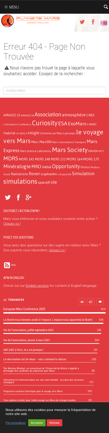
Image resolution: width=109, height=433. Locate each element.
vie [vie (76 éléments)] (54, 182)
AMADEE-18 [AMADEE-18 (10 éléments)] (27, 115)
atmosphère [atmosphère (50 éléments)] (74, 114)
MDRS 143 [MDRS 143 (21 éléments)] (26, 159)
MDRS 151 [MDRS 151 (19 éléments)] (58, 159)
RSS (9, 265)
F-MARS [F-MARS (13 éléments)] (91, 124)
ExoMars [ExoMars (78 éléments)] (77, 123)
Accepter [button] (37, 422)
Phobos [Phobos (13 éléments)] (85, 167)
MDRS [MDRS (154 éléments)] (10, 158)
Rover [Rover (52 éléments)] (34, 173)
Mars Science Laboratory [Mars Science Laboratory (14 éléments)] (35, 151)
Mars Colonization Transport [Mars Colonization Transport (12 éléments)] (69, 142)
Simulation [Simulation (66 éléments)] (83, 173)
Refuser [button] (54, 422)
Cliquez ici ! (12, 224)
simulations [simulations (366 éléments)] (20, 181)
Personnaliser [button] (16, 423)
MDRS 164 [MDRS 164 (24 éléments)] (74, 159)
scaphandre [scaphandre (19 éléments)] (49, 174)
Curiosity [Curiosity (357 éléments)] (45, 123)
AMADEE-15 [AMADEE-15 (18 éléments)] (11, 115)
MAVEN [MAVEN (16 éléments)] (93, 151)
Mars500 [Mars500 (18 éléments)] (45, 142)
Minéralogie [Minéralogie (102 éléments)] (17, 166)
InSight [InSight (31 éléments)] (33, 133)
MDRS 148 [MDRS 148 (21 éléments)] (42, 159)
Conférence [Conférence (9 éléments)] (24, 124)
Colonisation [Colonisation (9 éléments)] (10, 124)
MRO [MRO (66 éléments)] (36, 166)
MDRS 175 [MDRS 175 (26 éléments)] (91, 159)
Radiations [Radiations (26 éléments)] (19, 174)
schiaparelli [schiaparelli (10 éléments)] (64, 174)
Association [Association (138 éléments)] (48, 114)
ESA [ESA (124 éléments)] (62, 123)
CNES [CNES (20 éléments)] (90, 115)
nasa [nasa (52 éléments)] (46, 166)
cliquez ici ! (57, 250)
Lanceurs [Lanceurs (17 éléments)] (69, 133)
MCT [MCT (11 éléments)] (101, 151)
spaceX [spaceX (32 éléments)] (44, 182)
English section (37, 286)
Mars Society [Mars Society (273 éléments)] (70, 149)
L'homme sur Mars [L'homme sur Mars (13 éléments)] (51, 133)
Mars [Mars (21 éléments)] (35, 142)
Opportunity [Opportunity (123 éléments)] (66, 166)
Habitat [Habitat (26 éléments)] (9, 133)
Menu (11, 7)
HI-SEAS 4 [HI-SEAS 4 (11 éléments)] (21, 133)
